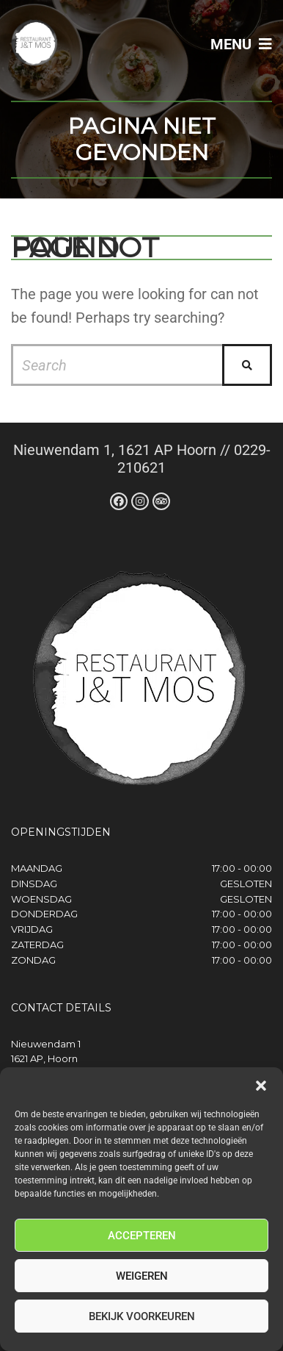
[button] (261, 1085)
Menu (241, 44)
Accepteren (142, 1235)
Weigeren (142, 1276)
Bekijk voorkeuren (142, 1316)
